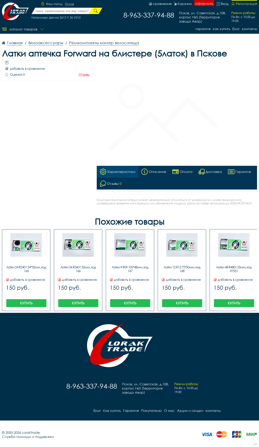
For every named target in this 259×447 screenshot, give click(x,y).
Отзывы (84, 74)
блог (236, 29)
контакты (249, 29)
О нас (169, 410)
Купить (26, 303)
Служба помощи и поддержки (28, 437)
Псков (69, 4)
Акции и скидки (190, 410)
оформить (204, 3)
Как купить (221, 29)
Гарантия (202, 29)
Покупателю (151, 410)
